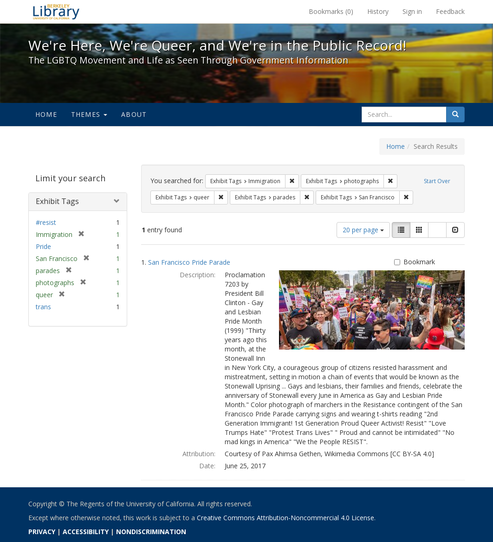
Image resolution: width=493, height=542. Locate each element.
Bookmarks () (331, 11)
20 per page (363, 229)
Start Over (437, 181)
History (378, 11)
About (134, 114)
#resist (46, 222)
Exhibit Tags (57, 201)
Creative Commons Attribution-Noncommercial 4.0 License (285, 517)
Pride (43, 246)
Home (46, 114)
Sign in (412, 11)
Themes (89, 114)
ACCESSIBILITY (86, 531)
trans (43, 306)
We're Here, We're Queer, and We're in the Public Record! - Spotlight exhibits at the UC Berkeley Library (56, 11)
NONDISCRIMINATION (151, 531)
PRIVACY (41, 531)
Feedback (450, 11)
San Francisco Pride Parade (189, 262)
